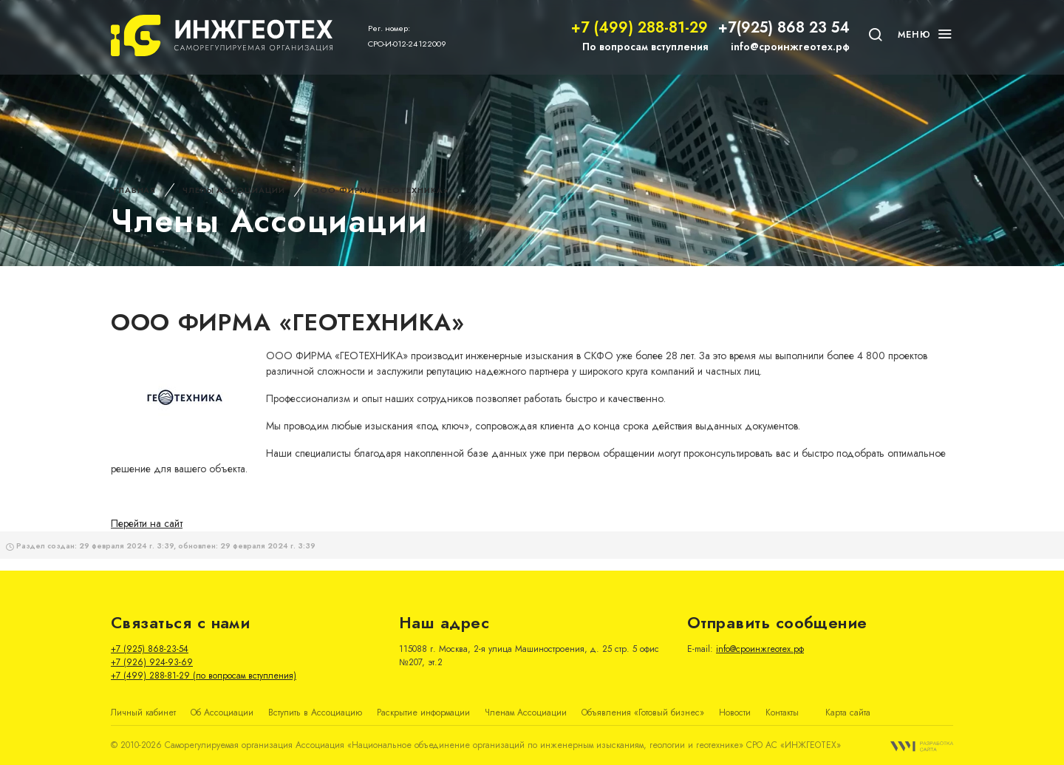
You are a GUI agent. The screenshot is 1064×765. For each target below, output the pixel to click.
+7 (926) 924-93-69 (152, 662)
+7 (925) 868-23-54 (149, 649)
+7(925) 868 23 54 (784, 27)
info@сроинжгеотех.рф (790, 46)
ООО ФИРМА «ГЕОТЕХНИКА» (380, 190)
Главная (135, 190)
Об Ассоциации (222, 712)
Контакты (782, 712)
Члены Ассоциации (234, 190)
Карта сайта (847, 712)
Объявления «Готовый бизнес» (643, 712)
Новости (735, 712)
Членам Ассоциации (526, 712)
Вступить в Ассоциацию (315, 712)
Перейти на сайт (147, 523)
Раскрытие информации (423, 712)
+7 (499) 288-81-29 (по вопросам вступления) (203, 675)
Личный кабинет (143, 712)
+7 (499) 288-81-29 (639, 27)
